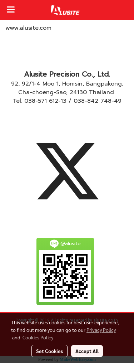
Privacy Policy (101, 329)
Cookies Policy (38, 337)
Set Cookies (49, 351)
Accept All (87, 351)
